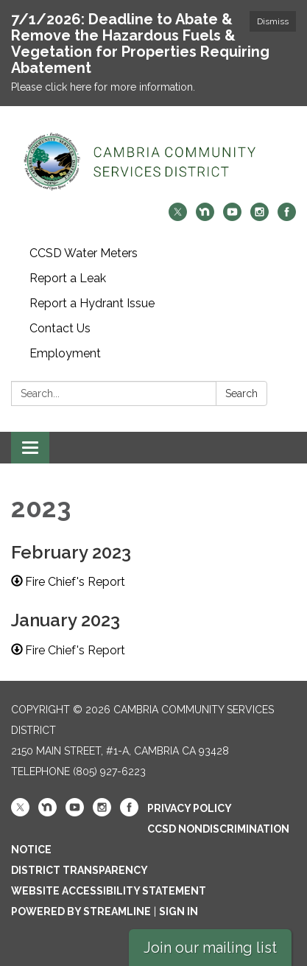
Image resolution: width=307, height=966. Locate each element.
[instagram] (259, 217)
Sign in (178, 911)
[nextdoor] (205, 217)
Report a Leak (67, 278)
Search (241, 393)
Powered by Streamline (81, 911)
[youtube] (232, 217)
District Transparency (79, 870)
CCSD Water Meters (83, 253)
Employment (65, 353)
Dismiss (273, 21)
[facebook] (287, 217)
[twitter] (178, 217)
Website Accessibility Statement (108, 891)
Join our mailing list (210, 947)
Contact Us (60, 328)
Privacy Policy (189, 808)
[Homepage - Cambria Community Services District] (153, 162)
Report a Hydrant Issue (92, 303)
